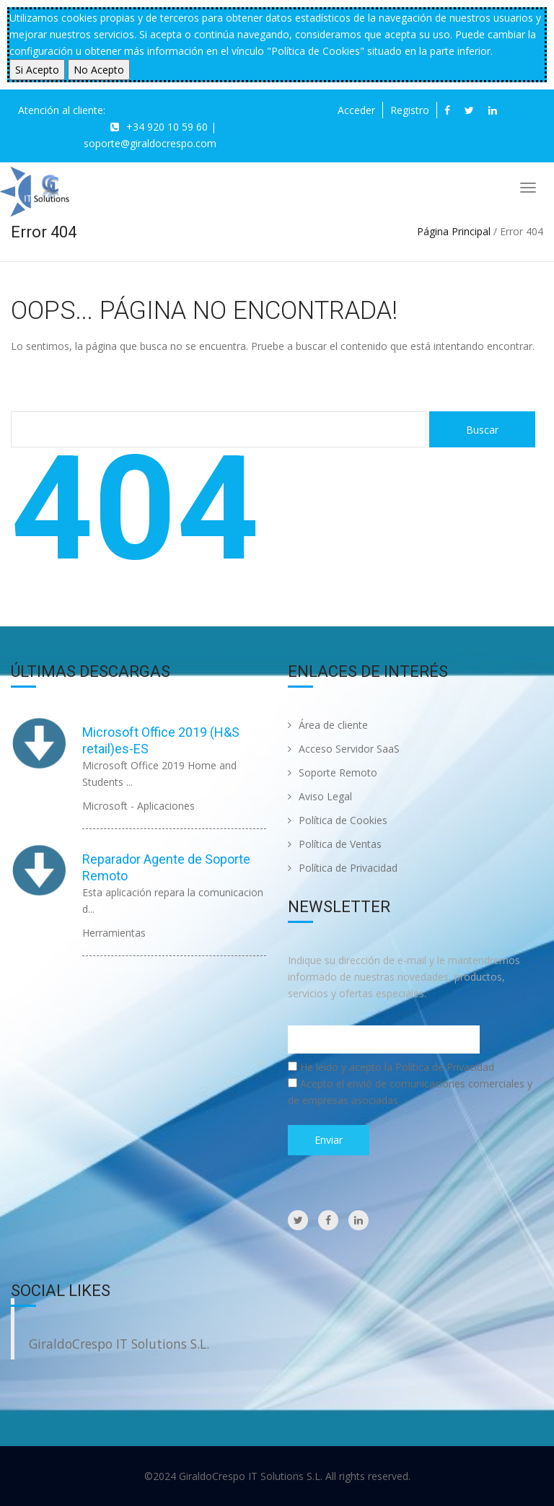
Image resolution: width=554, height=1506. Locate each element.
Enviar (329, 1140)
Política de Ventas (335, 844)
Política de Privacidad (342, 868)
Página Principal (454, 231)
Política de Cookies (337, 820)
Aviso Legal (320, 796)
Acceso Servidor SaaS (344, 749)
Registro (409, 110)
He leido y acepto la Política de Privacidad (397, 1067)
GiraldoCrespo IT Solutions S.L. (119, 1343)
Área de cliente (328, 725)
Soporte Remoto (332, 772)
